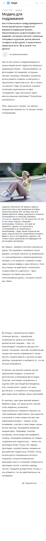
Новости (19, 10)
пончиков (6, 219)
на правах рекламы (18, 54)
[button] (23, 183)
